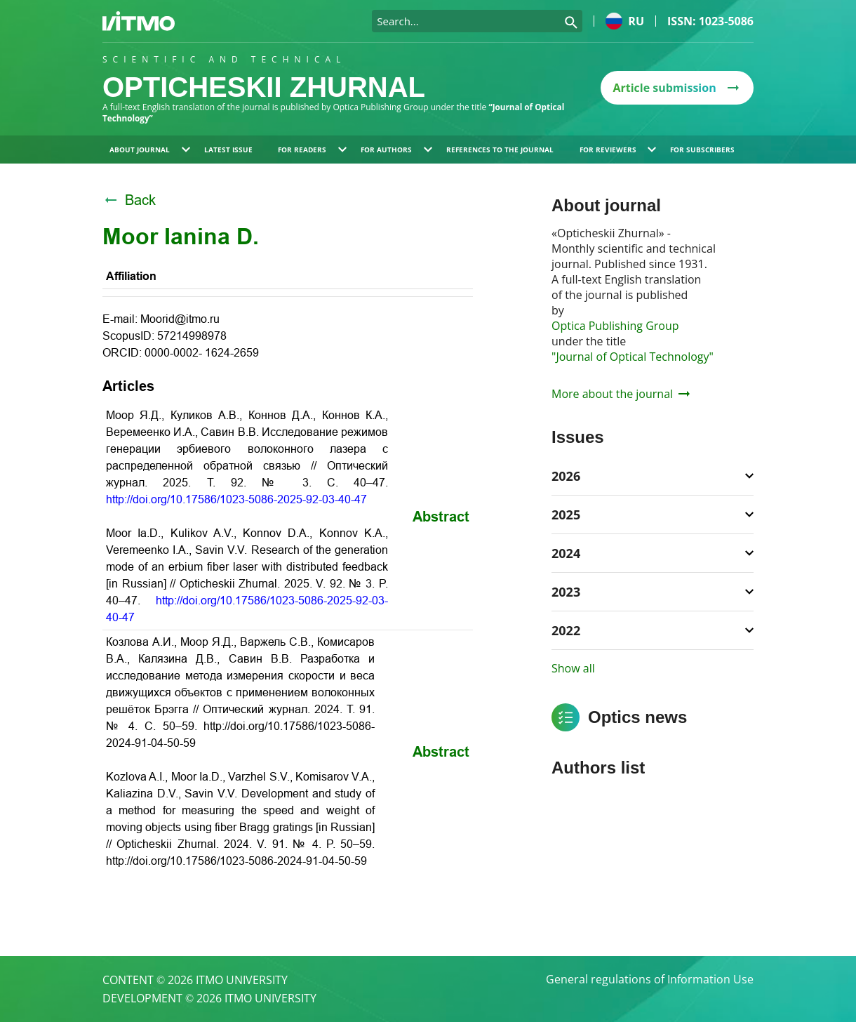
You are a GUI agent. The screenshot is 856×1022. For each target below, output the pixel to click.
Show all (573, 668)
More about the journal (620, 394)
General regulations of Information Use (650, 980)
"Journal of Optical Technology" (632, 356)
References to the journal (500, 149)
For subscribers (702, 149)
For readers (312, 149)
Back (129, 200)
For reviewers (618, 149)
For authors (396, 149)
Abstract (441, 516)
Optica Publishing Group (615, 325)
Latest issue (228, 149)
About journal (149, 149)
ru (625, 21)
